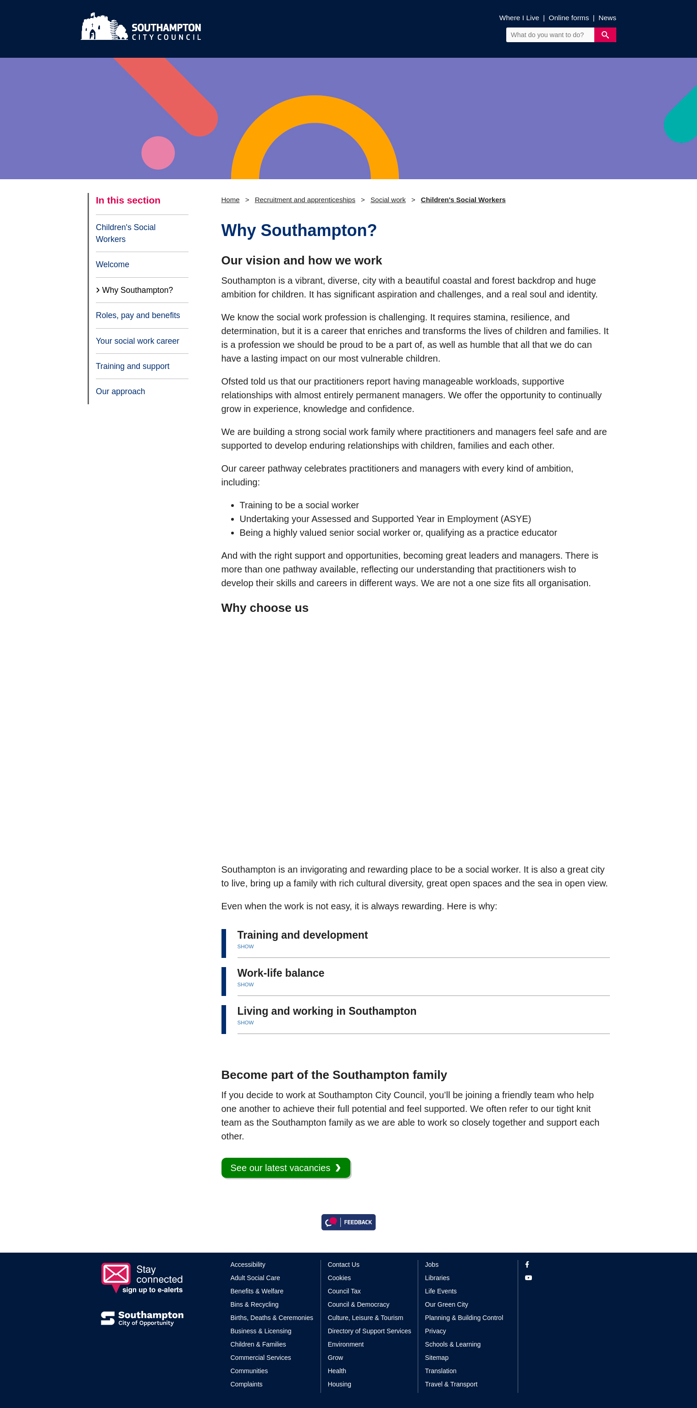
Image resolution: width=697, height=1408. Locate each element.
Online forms (569, 18)
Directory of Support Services (369, 1331)
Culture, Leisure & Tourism (366, 1317)
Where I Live (519, 18)
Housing (339, 1384)
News (607, 18)
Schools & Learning (453, 1344)
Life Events (441, 1291)
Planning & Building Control (464, 1317)
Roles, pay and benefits (138, 315)
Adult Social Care (255, 1278)
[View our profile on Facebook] (560, 1265)
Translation (441, 1371)
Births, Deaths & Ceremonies (272, 1317)
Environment (346, 1344)
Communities (249, 1371)
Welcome (112, 264)
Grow (335, 1357)
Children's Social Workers (125, 233)
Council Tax (344, 1291)
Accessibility (248, 1264)
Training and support (133, 366)
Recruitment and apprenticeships (305, 200)
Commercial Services (261, 1357)
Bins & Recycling (255, 1304)
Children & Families (258, 1344)
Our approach (120, 391)
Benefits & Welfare (257, 1291)
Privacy (435, 1331)
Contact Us (344, 1264)
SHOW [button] (246, 946)
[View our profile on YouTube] (560, 1278)
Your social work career (137, 341)
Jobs (432, 1264)
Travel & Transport (451, 1384)
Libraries (437, 1278)
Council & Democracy (359, 1304)
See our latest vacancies (281, 1168)
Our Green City (446, 1304)
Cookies (339, 1278)
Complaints (247, 1384)
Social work (388, 200)
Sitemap (436, 1357)
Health (337, 1371)
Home (230, 200)
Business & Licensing (261, 1331)
